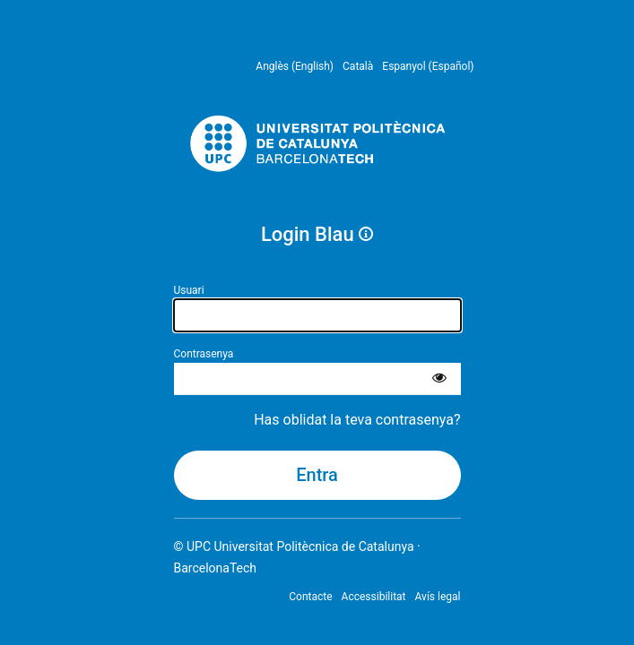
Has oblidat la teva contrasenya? (357, 419)
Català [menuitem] (358, 66)
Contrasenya (204, 354)
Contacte (310, 596)
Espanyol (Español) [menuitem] (427, 66)
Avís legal (438, 596)
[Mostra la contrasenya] (439, 379)
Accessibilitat (374, 596)
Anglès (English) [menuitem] (295, 66)
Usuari (189, 290)
